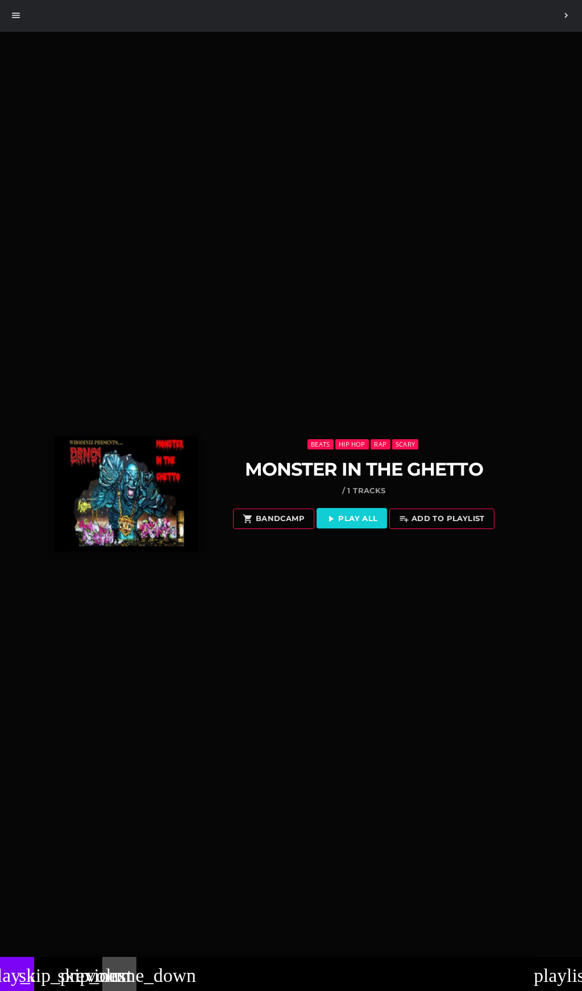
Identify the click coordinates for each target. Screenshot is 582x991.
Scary (405, 444)
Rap (380, 444)
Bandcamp (274, 519)
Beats (320, 444)
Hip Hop (352, 444)
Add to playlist (442, 519)
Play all (352, 519)
